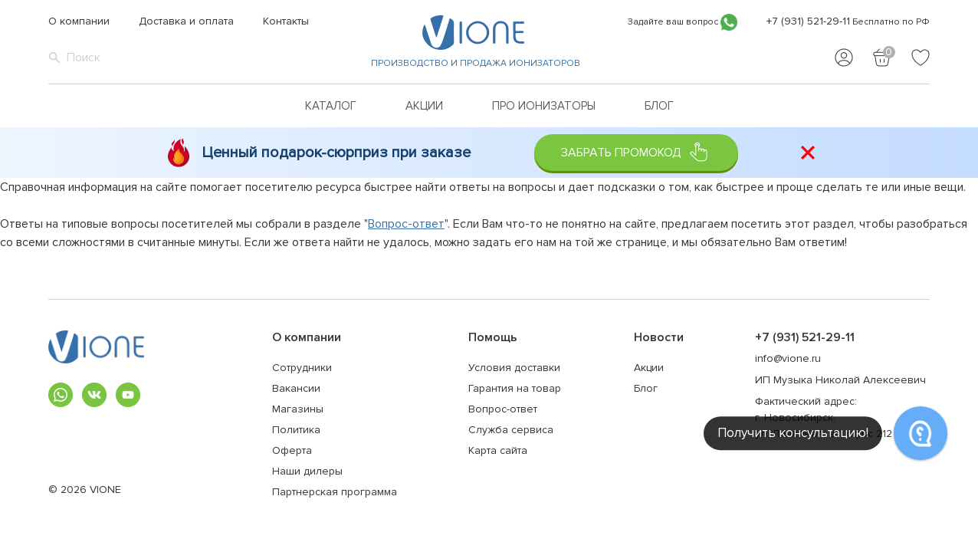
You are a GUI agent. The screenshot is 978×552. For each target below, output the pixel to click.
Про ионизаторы (544, 106)
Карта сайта (497, 450)
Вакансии (296, 388)
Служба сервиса (510, 429)
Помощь (492, 337)
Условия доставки (514, 367)
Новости (659, 337)
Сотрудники (302, 367)
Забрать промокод (636, 152)
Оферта (292, 450)
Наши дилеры (307, 471)
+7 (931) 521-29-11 (808, 21)
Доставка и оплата (186, 21)
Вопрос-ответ (406, 224)
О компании (79, 21)
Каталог (330, 106)
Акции (424, 106)
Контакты (286, 21)
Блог (659, 106)
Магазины (297, 409)
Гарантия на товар (514, 388)
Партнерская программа (334, 491)
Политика (296, 429)
